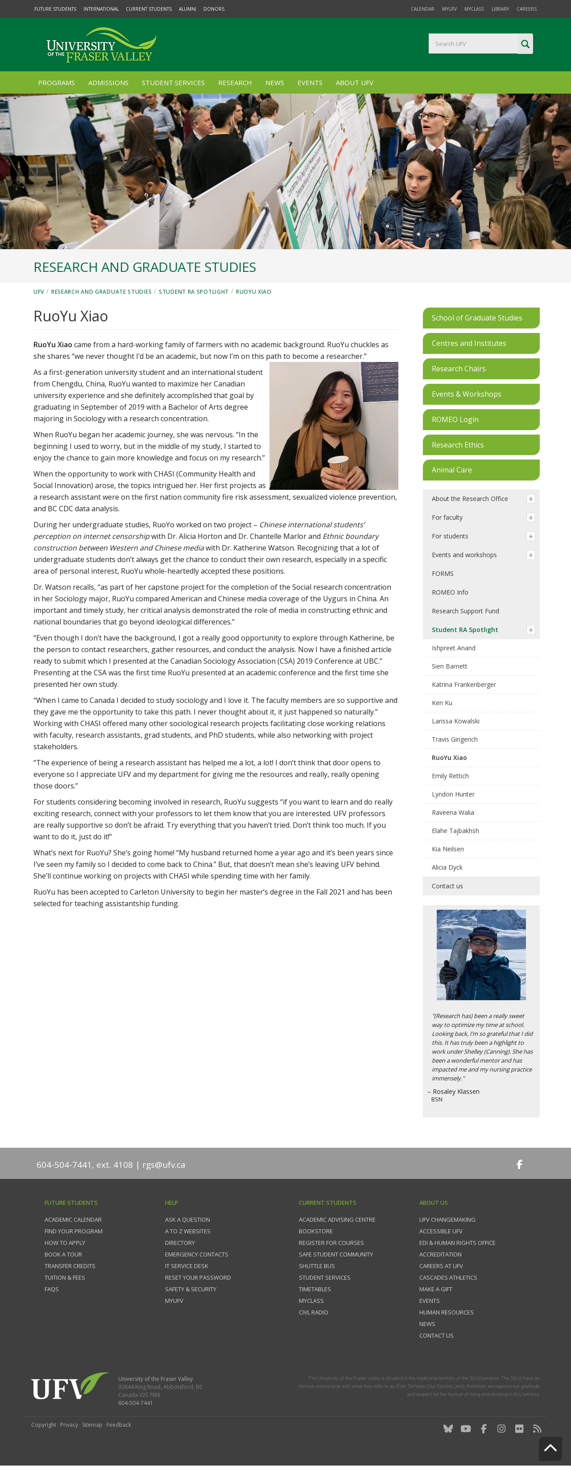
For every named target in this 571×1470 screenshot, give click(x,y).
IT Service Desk (186, 1266)
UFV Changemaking (447, 1219)
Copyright (43, 1425)
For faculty (447, 517)
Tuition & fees (65, 1277)
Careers (527, 9)
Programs (56, 82)
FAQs (52, 1289)
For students (450, 536)
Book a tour (63, 1254)
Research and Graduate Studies (101, 292)
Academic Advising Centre (337, 1219)
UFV (38, 292)
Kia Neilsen (448, 849)
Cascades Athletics (448, 1277)
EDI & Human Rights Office (457, 1243)
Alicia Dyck (447, 867)
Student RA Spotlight (194, 292)
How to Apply (65, 1243)
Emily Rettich (450, 776)
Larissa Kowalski (456, 721)
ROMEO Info (450, 592)
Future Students (55, 9)
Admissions (108, 82)
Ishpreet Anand (454, 648)
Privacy (69, 1425)
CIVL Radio (313, 1312)
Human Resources (446, 1312)
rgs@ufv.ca (164, 1164)
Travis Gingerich (455, 739)
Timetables (315, 1289)
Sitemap (92, 1425)
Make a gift (435, 1289)
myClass (474, 9)
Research (235, 82)
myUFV (449, 9)
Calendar (422, 9)
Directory (180, 1243)
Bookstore (316, 1231)
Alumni (187, 9)
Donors (213, 9)
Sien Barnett (450, 666)
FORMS (443, 573)
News (274, 82)
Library (500, 9)
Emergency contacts (196, 1254)
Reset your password (198, 1277)
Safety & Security (190, 1289)
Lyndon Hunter (453, 794)
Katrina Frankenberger (464, 684)
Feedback (119, 1425)
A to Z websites (188, 1231)
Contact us (447, 886)
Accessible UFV (441, 1231)
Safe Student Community (336, 1254)
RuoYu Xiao (254, 292)
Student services (325, 1277)
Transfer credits (70, 1266)
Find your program (74, 1231)
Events (310, 82)
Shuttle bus (317, 1266)
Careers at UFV (441, 1266)
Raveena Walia (453, 812)
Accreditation (440, 1254)
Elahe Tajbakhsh (455, 830)
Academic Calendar (73, 1219)
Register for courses (331, 1243)
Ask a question (187, 1219)
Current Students (149, 9)
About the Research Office (470, 498)
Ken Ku (442, 702)
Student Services (173, 82)
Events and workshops (464, 554)
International (101, 9)
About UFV (354, 82)
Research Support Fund (465, 611)
